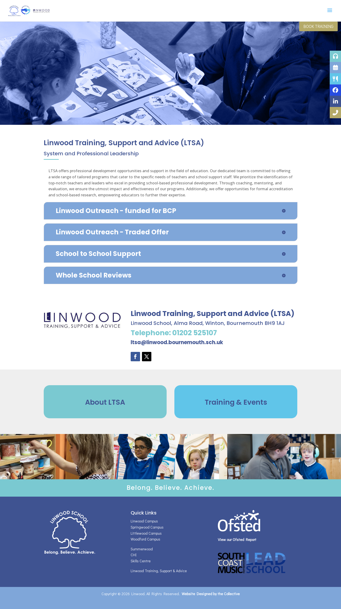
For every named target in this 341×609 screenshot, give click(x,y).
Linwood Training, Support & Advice (159, 570)
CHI (134, 554)
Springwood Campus (147, 527)
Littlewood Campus (146, 533)
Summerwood (142, 548)
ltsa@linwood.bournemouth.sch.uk (177, 342)
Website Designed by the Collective (211, 593)
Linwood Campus (144, 520)
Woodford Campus (145, 539)
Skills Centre (141, 560)
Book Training (318, 26)
